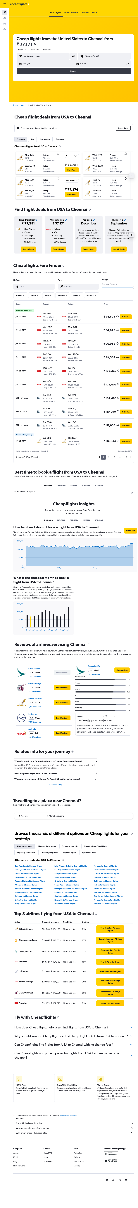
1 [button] (103, 457)
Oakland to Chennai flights (26, 896)
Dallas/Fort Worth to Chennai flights (30, 870)
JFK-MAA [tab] (73, 485)
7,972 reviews (34, 722)
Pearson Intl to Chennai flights (28, 877)
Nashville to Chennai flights (66, 900)
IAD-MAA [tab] (48, 485)
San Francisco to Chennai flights (28, 866)
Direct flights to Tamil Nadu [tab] (95, 846)
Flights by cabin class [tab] (26, 852)
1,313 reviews (34, 676)
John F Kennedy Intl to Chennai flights (70, 866)
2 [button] (108, 457)
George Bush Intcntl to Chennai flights (70, 889)
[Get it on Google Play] (111, 1154)
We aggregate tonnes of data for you (75, 1128)
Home (15, 105)
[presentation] (34, 44)
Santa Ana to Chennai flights (66, 885)
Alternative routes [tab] (24, 846)
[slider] (134, 287)
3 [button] (114, 457)
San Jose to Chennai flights (65, 873)
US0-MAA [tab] (48, 520)
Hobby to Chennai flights (104, 885)
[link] (28, 249)
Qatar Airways (34, 683)
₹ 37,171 (24, 44)
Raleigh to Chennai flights (65, 892)
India (22, 105)
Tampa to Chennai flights (25, 904)
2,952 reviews (34, 737)
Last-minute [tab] (45, 139)
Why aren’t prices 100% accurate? (75, 1132)
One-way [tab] (60, 139)
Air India (32, 729)
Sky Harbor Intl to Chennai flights (108, 896)
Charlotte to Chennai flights (66, 896)
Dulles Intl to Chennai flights (27, 873)
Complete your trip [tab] (70, 846)
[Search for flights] (4, 12)
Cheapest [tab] (21, 139)
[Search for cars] (4, 23)
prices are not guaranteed (68, 1115)
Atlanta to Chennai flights (26, 885)
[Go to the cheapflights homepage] (20, 4)
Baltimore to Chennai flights (106, 881)
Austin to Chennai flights (104, 889)
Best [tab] (32, 139)
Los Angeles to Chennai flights (67, 870)
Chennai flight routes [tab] (47, 846)
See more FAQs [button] (55, 785)
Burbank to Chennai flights (105, 892)
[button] (5, 4)
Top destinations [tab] (89, 852)
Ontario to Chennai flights (65, 881)
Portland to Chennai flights (105, 904)
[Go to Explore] (4, 29)
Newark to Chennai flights (105, 866)
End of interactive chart (15, 566)
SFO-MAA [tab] (99, 485)
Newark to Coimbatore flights (107, 900)
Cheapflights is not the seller (75, 1123)
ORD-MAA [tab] (61, 485)
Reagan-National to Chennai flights (30, 881)
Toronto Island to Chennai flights (29, 889)
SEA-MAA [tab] (86, 485)
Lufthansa (32, 714)
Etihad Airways (35, 699)
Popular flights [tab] (69, 852)
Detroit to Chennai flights (26, 900)
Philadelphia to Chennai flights (28, 892)
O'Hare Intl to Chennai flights (106, 873)
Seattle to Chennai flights (65, 877)
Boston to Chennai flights (104, 877)
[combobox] (48, 49)
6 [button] (126, 457)
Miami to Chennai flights (64, 904)
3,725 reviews (34, 691)
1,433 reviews (34, 707)
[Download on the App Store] (111, 1160)
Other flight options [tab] (49, 852)
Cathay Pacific (34, 668)
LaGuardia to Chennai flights (106, 870)
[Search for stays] (4, 18)
